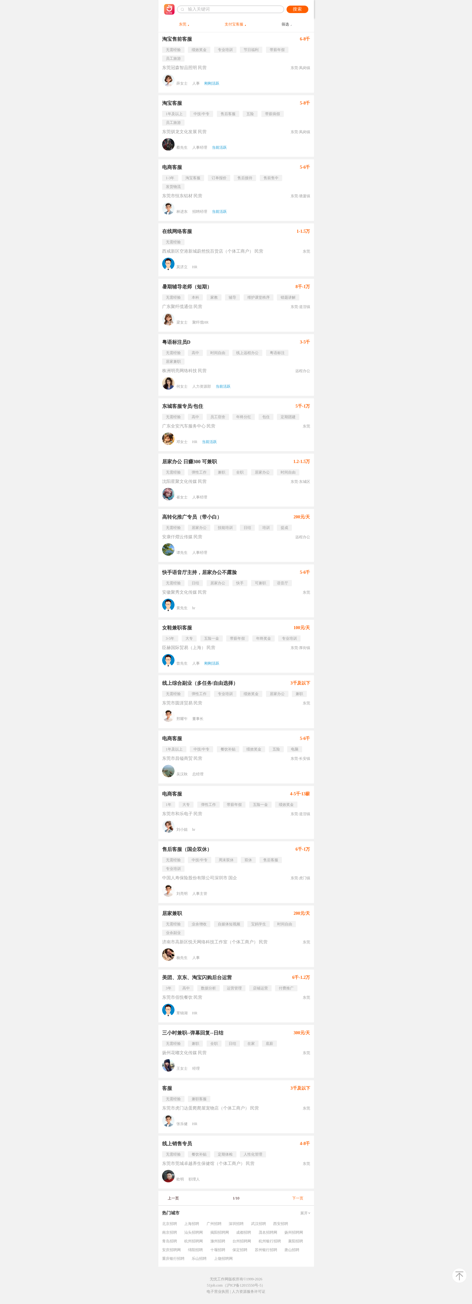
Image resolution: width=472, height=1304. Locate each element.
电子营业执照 (218, 1291)
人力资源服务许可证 (248, 1291)
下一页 (297, 1198)
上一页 (173, 1198)
